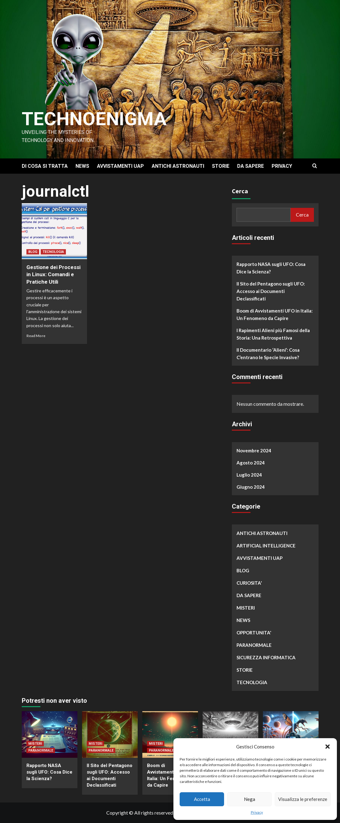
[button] (327, 746)
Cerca (240, 191)
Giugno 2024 (251, 487)
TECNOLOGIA (53, 252)
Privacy (257, 812)
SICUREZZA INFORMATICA (266, 657)
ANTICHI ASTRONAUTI (178, 166)
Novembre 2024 (254, 450)
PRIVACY (282, 166)
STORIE (220, 166)
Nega (249, 799)
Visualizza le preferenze (302, 799)
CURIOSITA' (249, 583)
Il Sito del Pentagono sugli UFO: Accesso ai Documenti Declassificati (271, 291)
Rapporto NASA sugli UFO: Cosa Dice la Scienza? (271, 267)
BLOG (32, 252)
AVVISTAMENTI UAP (120, 166)
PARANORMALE (254, 645)
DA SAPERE (250, 166)
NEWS (82, 166)
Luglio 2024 (249, 475)
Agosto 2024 (251, 462)
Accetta (202, 799)
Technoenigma (94, 119)
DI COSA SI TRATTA (45, 166)
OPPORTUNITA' (254, 632)
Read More (35, 335)
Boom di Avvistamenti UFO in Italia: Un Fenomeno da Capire (275, 314)
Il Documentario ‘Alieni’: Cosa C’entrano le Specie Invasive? (268, 353)
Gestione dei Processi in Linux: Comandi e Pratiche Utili (53, 274)
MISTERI (246, 607)
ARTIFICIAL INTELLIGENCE (266, 545)
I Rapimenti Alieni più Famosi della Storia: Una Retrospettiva (273, 334)
